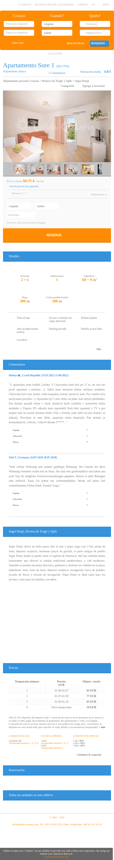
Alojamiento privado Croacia (21, 80)
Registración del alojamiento (54, 4)
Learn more (50, 856)
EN (93, 4)
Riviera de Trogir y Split (57, 80)
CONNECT (82, 4)
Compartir (67, 85)
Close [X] (63, 856)
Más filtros (75, 43)
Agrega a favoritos (93, 85)
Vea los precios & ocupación (23, 186)
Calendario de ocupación (89, 755)
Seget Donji (82, 80)
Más (99, 349)
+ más (102, 727)
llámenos (25, 4)
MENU (106, 4)
